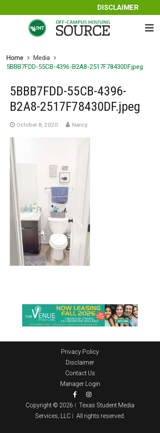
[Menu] (149, 28)
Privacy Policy (80, 351)
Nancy (79, 124)
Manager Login (80, 383)
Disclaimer (118, 7)
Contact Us (80, 373)
